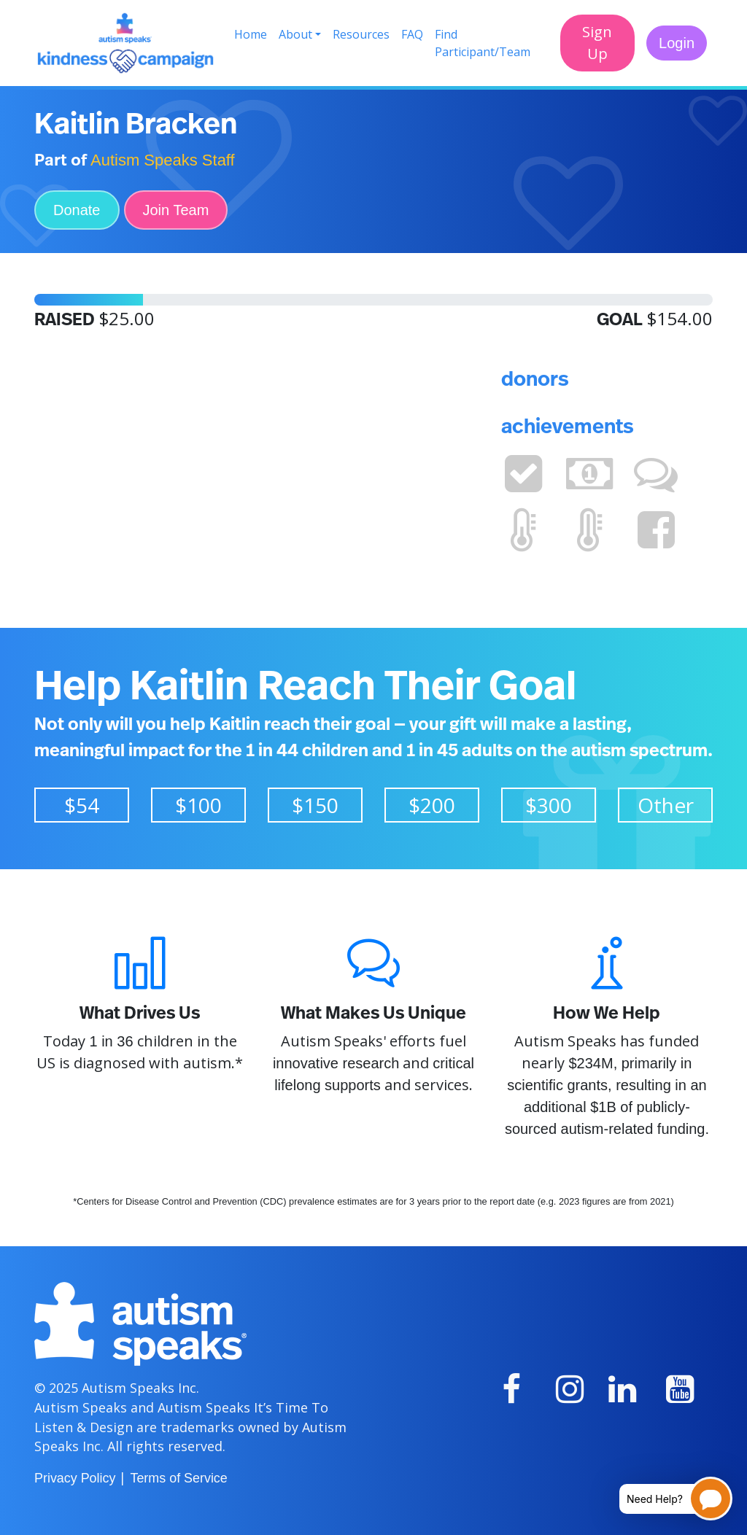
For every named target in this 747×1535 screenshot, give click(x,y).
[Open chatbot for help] (664, 1498)
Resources (361, 34)
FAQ (412, 34)
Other (666, 805)
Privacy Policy (74, 1478)
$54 (81, 805)
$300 (548, 805)
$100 (198, 805)
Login (676, 43)
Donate (77, 210)
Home (250, 34)
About (295, 34)
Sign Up (597, 42)
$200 (432, 805)
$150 (315, 805)
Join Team (176, 210)
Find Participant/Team (482, 43)
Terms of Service (178, 1478)
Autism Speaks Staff (162, 160)
